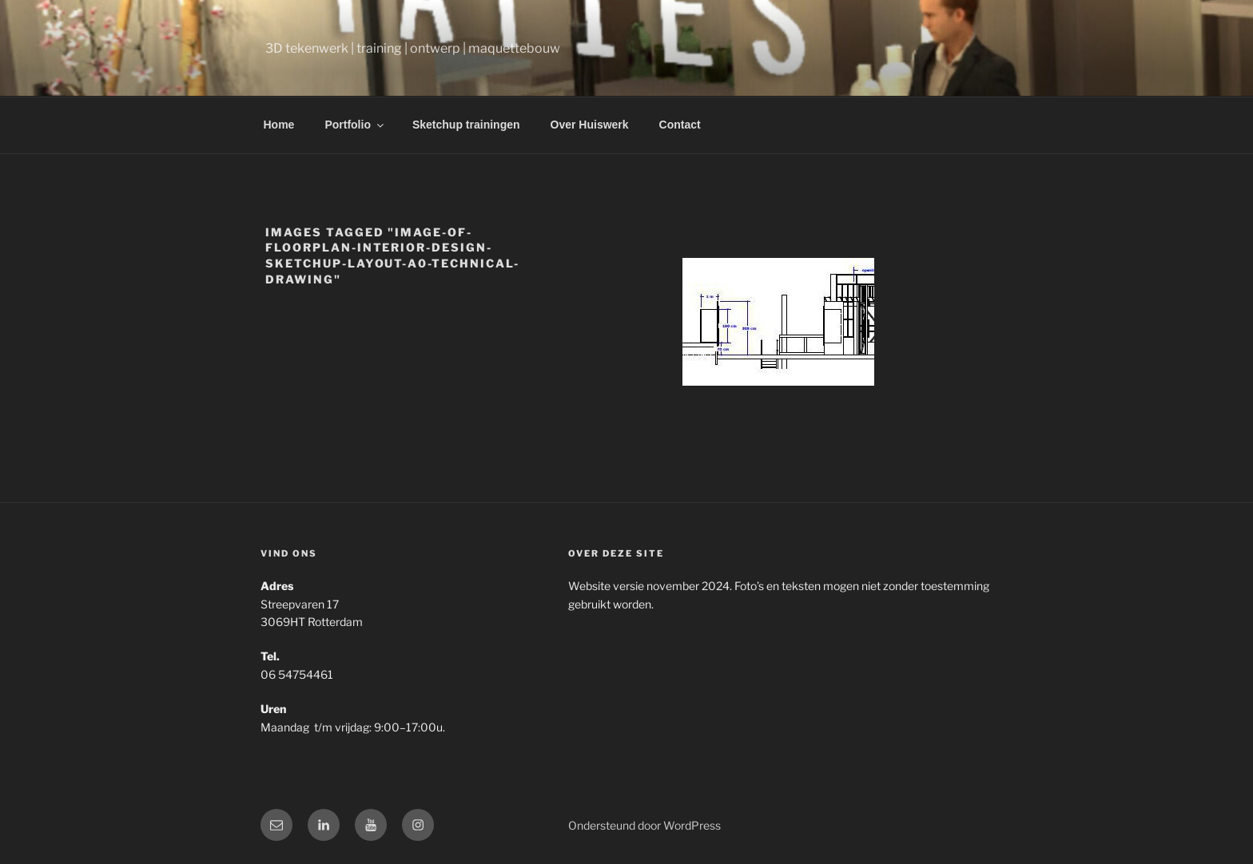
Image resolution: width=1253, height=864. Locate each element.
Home (279, 124)
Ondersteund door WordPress (644, 825)
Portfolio (355, 124)
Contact (680, 124)
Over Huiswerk (590, 124)
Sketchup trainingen (466, 124)
